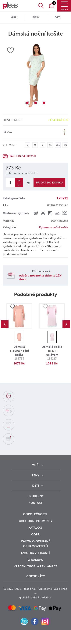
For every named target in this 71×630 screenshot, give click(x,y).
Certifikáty (35, 576)
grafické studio (28, 597)
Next (66, 324)
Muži (14, 17)
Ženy (36, 17)
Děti (57, 17)
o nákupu (35, 560)
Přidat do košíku (49, 182)
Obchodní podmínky (35, 521)
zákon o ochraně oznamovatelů (35, 543)
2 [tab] (35, 103)
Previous (5, 324)
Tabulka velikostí (22, 156)
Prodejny (35, 496)
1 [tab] (27, 103)
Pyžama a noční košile (53, 227)
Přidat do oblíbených (12, 306)
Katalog (35, 527)
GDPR (35, 534)
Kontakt (36, 503)
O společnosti (35, 514)
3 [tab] (44, 103)
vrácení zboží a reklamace (35, 566)
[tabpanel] (35, 76)
